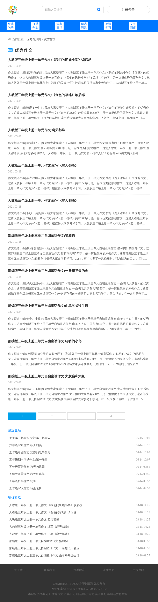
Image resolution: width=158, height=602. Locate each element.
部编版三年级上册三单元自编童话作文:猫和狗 (41, 235)
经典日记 (70, 594)
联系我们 (49, 570)
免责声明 (138, 570)
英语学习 (100, 594)
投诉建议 (79, 570)
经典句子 (45, 594)
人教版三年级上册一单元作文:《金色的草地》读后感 (46, 95)
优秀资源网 (34, 39)
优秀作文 (50, 39)
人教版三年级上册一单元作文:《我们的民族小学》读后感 (49, 60)
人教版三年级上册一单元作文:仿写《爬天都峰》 (43, 200)
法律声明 (108, 570)
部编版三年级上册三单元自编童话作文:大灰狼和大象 (46, 376)
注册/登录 (128, 9)
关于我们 (20, 570)
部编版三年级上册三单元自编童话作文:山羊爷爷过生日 (48, 306)
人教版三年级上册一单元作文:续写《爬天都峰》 (43, 165)
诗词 (91, 594)
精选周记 (82, 594)
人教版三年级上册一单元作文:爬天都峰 (36, 130)
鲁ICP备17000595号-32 (92, 589)
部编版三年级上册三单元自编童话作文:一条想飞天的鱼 (48, 270)
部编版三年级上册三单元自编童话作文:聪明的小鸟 (44, 341)
